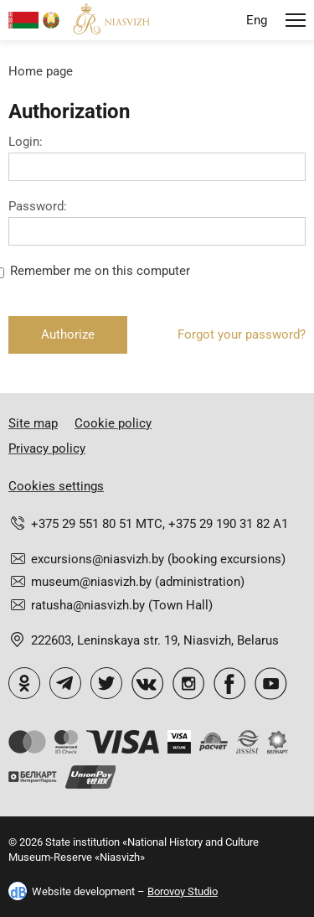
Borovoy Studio (182, 891)
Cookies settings (56, 486)
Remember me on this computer (100, 271)
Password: (37, 206)
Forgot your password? (242, 334)
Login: (25, 142)
